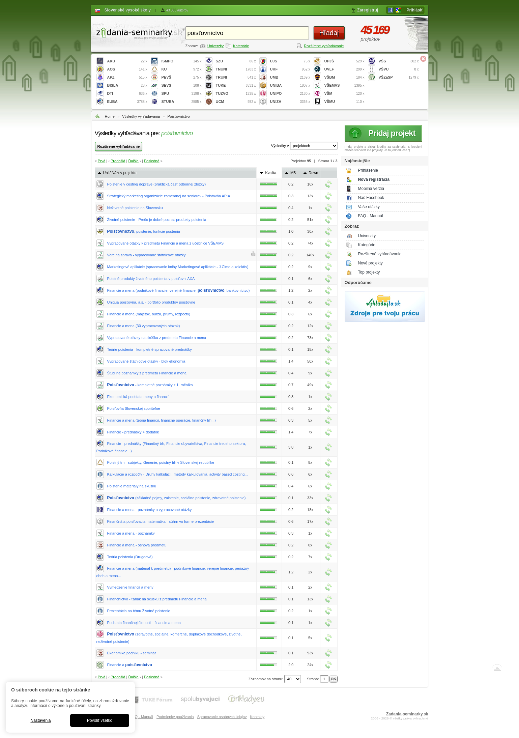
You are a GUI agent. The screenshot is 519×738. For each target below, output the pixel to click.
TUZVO (236, 93)
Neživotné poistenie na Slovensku (135, 208)
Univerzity (215, 46)
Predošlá (118, 161)
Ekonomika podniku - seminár (131, 653)
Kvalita (270, 173)
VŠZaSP (399, 77)
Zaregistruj (367, 10)
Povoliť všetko (99, 720)
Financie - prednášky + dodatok (133, 432)
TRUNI (236, 77)
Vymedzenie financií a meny (130, 587)
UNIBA (290, 85)
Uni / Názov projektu (120, 173)
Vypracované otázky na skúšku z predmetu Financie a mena (156, 338)
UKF (290, 69)
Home (110, 116)
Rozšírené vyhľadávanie (324, 46)
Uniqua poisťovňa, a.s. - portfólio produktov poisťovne (151, 302)
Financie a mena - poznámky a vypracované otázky (149, 510)
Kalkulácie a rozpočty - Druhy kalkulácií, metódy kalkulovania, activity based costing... (177, 474)
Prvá (102, 161)
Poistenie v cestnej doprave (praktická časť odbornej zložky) (156, 184)
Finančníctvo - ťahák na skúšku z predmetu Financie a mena (157, 599)
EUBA (127, 102)
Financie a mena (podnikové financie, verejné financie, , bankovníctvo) (178, 290)
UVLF (344, 69)
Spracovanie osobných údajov (222, 717)
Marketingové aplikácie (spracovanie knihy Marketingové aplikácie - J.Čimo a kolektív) (178, 267)
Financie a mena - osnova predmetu (137, 545)
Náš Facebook (371, 197)
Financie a (129, 665)
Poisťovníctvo (178, 116)
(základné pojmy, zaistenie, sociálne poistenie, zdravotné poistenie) (176, 498)
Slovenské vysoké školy (128, 10)
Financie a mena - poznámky (131, 533)
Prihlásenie (368, 170)
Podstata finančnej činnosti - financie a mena (144, 623)
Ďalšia (133, 161)
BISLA (127, 85)
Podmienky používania (175, 717)
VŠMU (344, 102)
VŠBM (344, 77)
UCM (236, 102)
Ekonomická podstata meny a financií (138, 397)
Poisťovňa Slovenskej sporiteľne (133, 408)
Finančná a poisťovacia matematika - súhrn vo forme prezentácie (160, 521)
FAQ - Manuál (370, 216)
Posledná (152, 161)
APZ (127, 77)
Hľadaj (329, 32)
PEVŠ (182, 77)
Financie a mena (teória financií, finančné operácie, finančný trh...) (161, 420)
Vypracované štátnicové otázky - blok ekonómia (146, 361)
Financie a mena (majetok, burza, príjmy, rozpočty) (149, 314)
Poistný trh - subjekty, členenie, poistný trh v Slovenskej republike (160, 462)
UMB (290, 77)
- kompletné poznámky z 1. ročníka (150, 385)
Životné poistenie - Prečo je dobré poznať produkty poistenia (156, 220)
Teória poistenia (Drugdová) (130, 557)
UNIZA (290, 102)
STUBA (182, 102)
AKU (127, 61)
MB (293, 173)
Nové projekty (370, 263)
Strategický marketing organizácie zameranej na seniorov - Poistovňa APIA (168, 196)
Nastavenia (40, 720)
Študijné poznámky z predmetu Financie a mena (146, 373)
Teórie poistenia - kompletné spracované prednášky (149, 349)
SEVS (182, 85)
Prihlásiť (414, 10)
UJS (290, 61)
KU (182, 69)
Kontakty (257, 717)
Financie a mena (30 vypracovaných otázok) (143, 326)
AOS (127, 69)
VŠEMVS (344, 85)
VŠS (399, 61)
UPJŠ (344, 61)
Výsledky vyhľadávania (141, 116)
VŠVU (399, 69)
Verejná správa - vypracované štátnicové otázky (146, 255)
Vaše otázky (369, 206)
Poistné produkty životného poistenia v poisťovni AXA (151, 279)
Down (313, 173)
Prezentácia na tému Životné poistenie (138, 611)
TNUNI (236, 69)
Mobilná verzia (371, 188)
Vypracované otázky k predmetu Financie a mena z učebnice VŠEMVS (165, 243)
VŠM (344, 93)
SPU (182, 93)
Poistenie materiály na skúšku (131, 486)
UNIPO (290, 93)
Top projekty (369, 272)
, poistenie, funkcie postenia (143, 231)
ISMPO (182, 61)
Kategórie (241, 46)
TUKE (236, 85)
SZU (236, 61)
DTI (127, 93)
